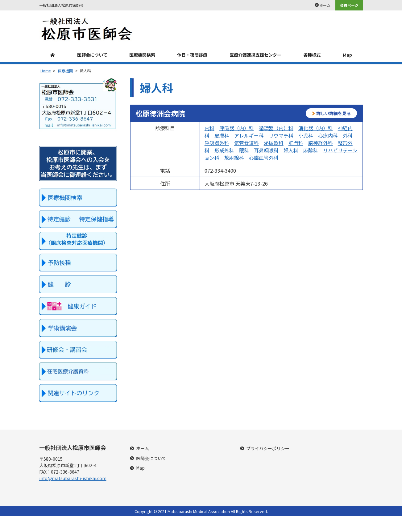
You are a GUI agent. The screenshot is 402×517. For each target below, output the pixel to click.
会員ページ (349, 5)
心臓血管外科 (264, 158)
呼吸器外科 (217, 143)
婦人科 (291, 151)
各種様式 (315, 55)
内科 (209, 129)
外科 (348, 136)
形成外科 (224, 151)
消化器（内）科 (315, 129)
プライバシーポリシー (267, 449)
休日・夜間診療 (191, 55)
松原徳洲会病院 (160, 114)
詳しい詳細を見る (331, 114)
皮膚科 (221, 136)
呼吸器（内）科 (236, 129)
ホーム (324, 5)
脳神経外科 (320, 143)
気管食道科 (246, 143)
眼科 (244, 151)
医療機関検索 (140, 55)
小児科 (305, 136)
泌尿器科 (274, 143)
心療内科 (328, 136)
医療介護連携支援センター (256, 55)
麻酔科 (310, 151)
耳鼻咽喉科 (266, 151)
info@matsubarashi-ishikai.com (72, 479)
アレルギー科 (249, 136)
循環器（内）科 (276, 129)
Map (348, 55)
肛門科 (295, 143)
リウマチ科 (281, 136)
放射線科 (234, 158)
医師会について (90, 55)
